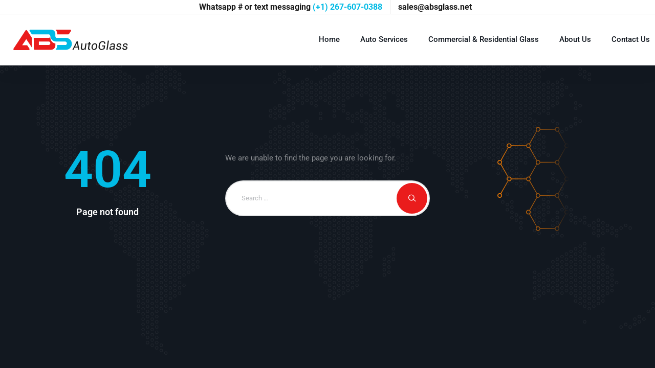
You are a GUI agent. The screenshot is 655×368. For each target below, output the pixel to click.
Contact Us (631, 39)
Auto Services (384, 39)
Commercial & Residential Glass (483, 39)
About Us (575, 39)
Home (329, 39)
